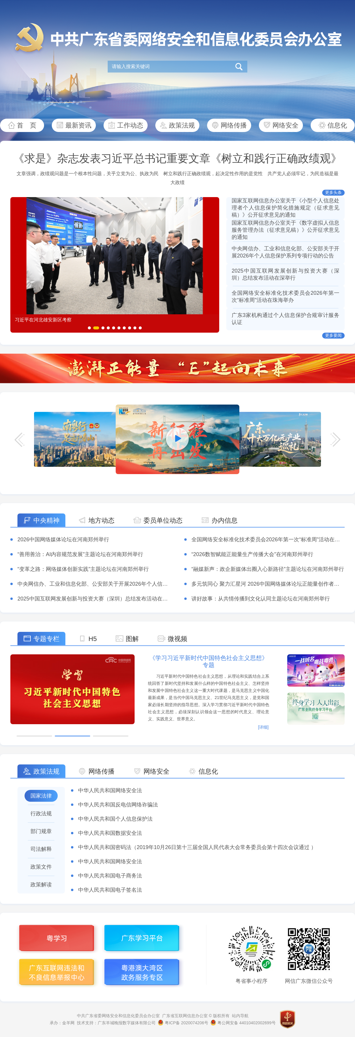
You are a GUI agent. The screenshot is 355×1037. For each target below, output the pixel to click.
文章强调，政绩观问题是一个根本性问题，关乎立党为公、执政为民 (88, 173)
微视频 (177, 639)
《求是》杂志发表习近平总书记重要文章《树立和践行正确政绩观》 (177, 158)
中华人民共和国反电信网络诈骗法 (118, 805)
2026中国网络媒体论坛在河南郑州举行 (63, 539)
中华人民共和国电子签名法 (110, 890)
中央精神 (46, 520)
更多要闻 (333, 335)
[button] (89, 327)
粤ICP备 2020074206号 (183, 1022)
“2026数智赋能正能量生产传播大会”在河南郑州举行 (252, 554)
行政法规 (41, 814)
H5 (92, 639)
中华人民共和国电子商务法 (110, 876)
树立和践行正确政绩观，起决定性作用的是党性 (213, 173)
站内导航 (240, 1015)
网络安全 (285, 125)
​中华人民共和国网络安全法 (110, 790)
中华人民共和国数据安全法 (110, 833)
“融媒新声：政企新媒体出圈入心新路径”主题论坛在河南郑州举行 (267, 569)
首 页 (26, 125)
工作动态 (130, 125)
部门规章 (41, 831)
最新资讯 (78, 125)
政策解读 (41, 885)
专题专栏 (46, 639)
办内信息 (225, 520)
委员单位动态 (163, 520)
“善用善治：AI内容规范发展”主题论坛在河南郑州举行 (80, 554)
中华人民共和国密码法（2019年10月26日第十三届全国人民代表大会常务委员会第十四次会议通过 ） (197, 847)
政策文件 (41, 867)
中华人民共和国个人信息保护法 (115, 819)
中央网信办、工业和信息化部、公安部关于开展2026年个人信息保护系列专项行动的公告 (121, 584)
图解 (132, 639)
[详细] (263, 727)
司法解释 (41, 849)
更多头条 (333, 192)
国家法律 (41, 796)
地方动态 (101, 520)
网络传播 (234, 125)
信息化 (337, 125)
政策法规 (182, 125)
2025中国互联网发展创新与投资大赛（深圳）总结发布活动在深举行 (97, 599)
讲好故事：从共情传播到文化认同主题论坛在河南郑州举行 (260, 599)
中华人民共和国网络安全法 (110, 861)
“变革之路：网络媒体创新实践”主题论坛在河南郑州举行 (83, 569)
